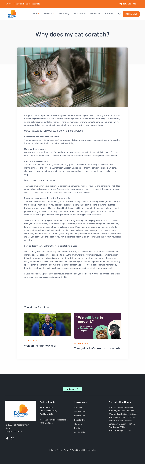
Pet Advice (95, 13)
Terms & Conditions (73, 450)
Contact (109, 13)
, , (48, 410)
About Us (78, 407)
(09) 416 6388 (129, 4)
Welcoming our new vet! (40, 345)
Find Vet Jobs (89, 450)
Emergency (64, 13)
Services (48, 13)
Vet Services (80, 411)
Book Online (131, 13)
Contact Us (79, 432)
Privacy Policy (55, 450)
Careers (78, 424)
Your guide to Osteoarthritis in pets (97, 348)
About (35, 13)
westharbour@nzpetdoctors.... (54, 419)
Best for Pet (80, 13)
